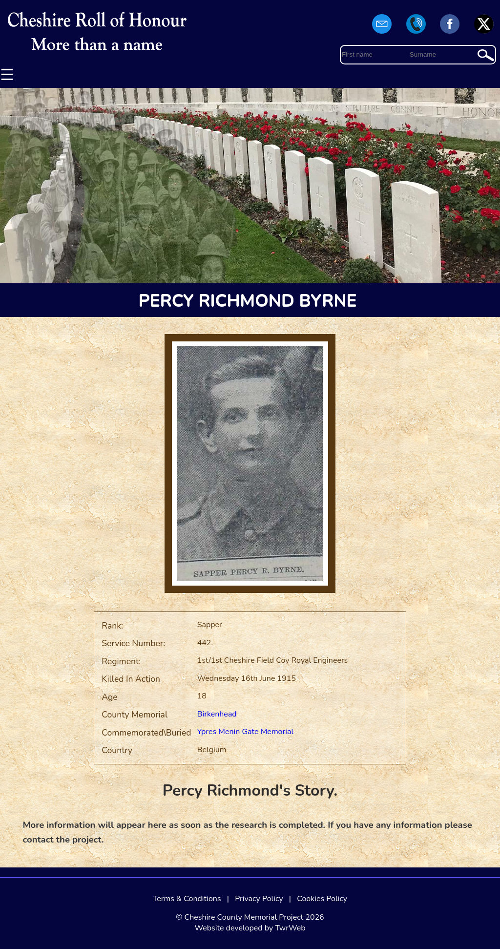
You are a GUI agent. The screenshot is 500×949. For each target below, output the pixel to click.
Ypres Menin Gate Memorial (245, 731)
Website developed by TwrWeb (249, 928)
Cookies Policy (322, 898)
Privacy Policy (259, 898)
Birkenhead (217, 714)
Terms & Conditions (187, 898)
